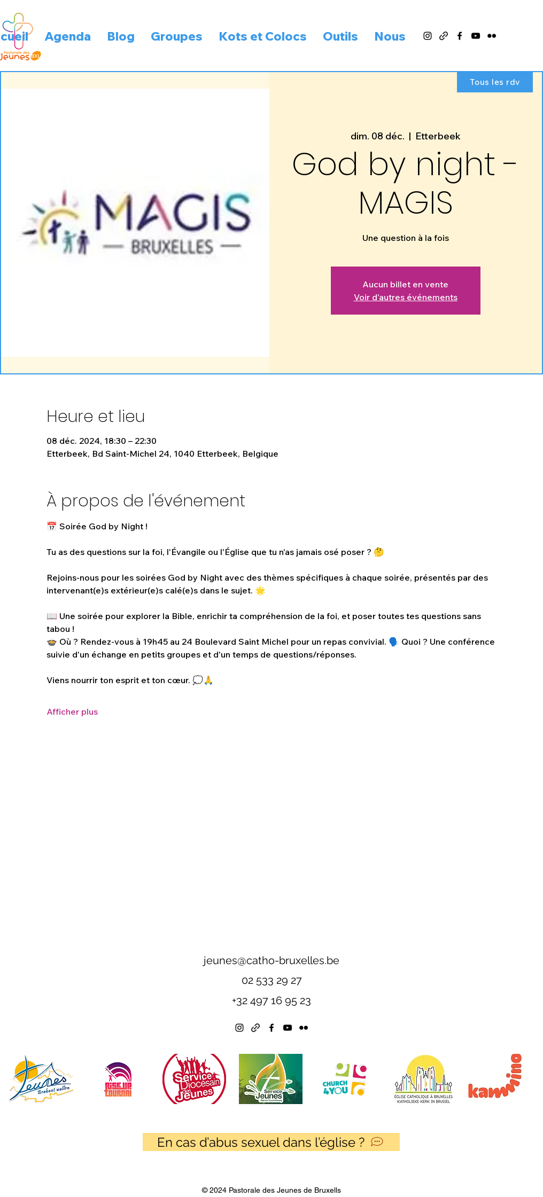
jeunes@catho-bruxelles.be (271, 960)
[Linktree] (255, 1027)
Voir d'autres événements (405, 297)
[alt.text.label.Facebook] (459, 35)
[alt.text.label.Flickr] (491, 35)
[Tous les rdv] (495, 81)
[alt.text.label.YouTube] (475, 35)
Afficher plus (72, 711)
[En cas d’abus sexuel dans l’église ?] (271, 1142)
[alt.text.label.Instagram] (427, 35)
